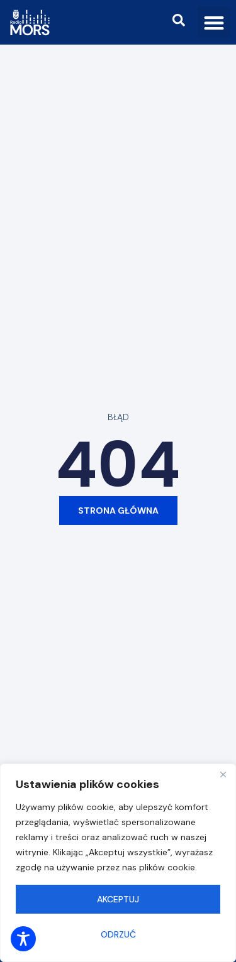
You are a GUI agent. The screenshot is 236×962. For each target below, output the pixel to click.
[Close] (222, 774)
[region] (118, 863)
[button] (214, 22)
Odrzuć (118, 934)
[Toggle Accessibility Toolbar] (23, 939)
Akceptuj (118, 899)
